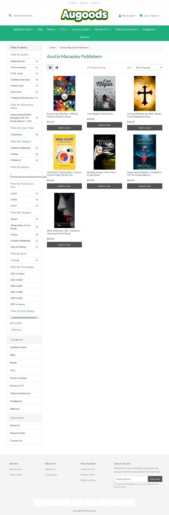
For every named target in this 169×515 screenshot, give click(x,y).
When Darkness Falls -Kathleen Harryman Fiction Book (63, 232)
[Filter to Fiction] (24, 235)
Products (73, 3)
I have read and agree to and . (136, 485)
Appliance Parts (22, 29)
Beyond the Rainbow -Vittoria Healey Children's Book (62, 115)
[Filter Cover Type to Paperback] (24, 134)
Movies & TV (102, 29)
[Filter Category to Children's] (24, 160)
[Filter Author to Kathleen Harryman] (24, 80)
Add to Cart (64, 127)
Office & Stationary (126, 29)
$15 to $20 (16, 279)
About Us (84, 3)
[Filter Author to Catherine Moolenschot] (24, 98)
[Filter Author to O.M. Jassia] (24, 73)
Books (50, 29)
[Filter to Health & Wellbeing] (24, 241)
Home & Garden (80, 29)
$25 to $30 (16, 292)
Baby (40, 29)
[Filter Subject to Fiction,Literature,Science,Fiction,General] (24, 175)
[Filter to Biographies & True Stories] (24, 227)
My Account (15, 469)
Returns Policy (17, 433)
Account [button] (127, 15)
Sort (129, 67)
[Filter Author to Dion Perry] (24, 92)
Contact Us (95, 3)
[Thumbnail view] (50, 67)
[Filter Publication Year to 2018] (24, 200)
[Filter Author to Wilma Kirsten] (24, 61)
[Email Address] (131, 479)
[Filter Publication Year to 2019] (24, 194)
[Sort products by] (147, 67)
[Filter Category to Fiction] (24, 154)
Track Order (15, 474)
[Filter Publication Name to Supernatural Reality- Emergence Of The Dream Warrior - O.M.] (24, 118)
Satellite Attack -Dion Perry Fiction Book (101, 173)
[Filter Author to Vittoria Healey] (24, 67)
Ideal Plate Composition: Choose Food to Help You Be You (64, 173)
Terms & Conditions (146, 484)
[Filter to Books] (24, 219)
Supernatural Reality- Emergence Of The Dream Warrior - (144, 173)
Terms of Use (88, 469)
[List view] (56, 67)
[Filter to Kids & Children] (24, 247)
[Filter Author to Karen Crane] (24, 86)
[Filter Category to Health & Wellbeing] (24, 148)
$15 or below (17, 273)
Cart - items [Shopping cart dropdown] (148, 15)
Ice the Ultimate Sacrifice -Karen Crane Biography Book (144, 115)
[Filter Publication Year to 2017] (24, 206)
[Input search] (31, 15)
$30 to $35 (16, 298)
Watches (84, 36)
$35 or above (17, 304)
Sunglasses (149, 29)
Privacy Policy (88, 474)
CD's (62, 29)
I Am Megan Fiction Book (100, 113)
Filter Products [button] (18, 47)
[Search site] (10, 15)
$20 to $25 (16, 286)
